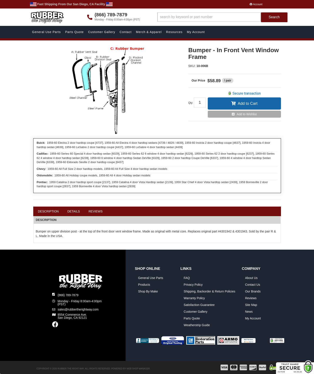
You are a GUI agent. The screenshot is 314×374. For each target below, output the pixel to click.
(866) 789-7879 (68, 295)
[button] (222, 17)
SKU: (192, 66)
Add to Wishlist (247, 114)
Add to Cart (248, 103)
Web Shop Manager (138, 368)
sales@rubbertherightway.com (78, 309)
